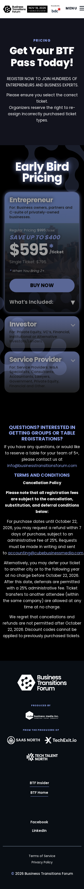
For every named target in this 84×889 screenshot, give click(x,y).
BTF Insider (39, 783)
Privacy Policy (42, 862)
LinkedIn (39, 830)
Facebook (39, 822)
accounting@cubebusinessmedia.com (45, 553)
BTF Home (39, 792)
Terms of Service (42, 856)
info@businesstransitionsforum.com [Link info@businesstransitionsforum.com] (42, 465)
